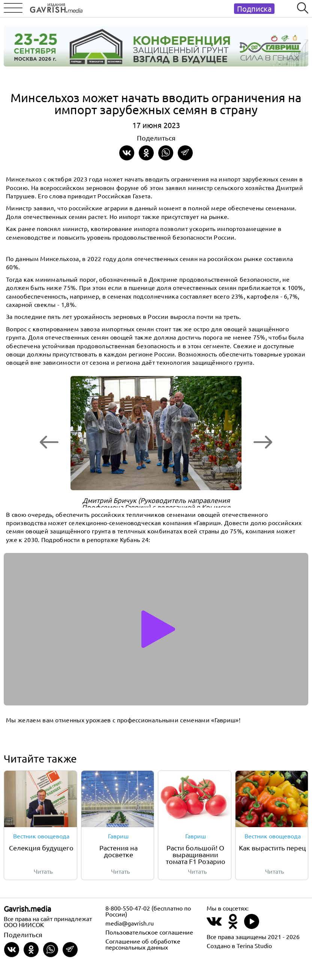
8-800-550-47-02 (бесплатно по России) (148, 911)
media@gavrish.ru (129, 923)
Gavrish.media (27, 908)
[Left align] (54, 7)
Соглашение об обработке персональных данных (142, 944)
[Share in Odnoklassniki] (146, 153)
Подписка (254, 8)
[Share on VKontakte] (127, 153)
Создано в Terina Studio (239, 945)
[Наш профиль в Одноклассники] (232, 925)
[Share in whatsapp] (166, 153)
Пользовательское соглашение (149, 932)
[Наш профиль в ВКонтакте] (214, 925)
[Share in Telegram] (185, 153)
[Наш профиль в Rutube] (251, 925)
